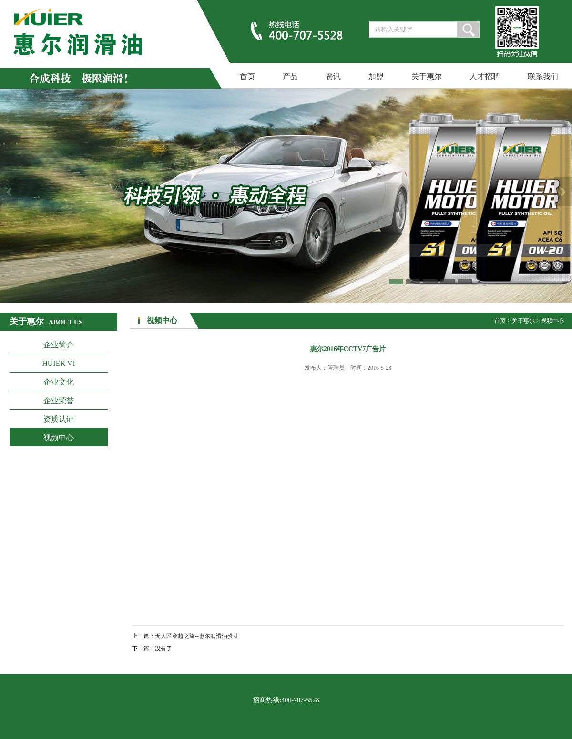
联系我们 (543, 76)
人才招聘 (485, 76)
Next (563, 191)
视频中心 (58, 438)
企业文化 (58, 382)
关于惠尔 (426, 76)
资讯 (333, 76)
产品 (290, 76)
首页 (247, 76)
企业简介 (58, 345)
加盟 (376, 76)
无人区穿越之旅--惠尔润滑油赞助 (197, 636)
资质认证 (58, 419)
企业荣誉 (58, 400)
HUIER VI (58, 363)
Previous (9, 191)
